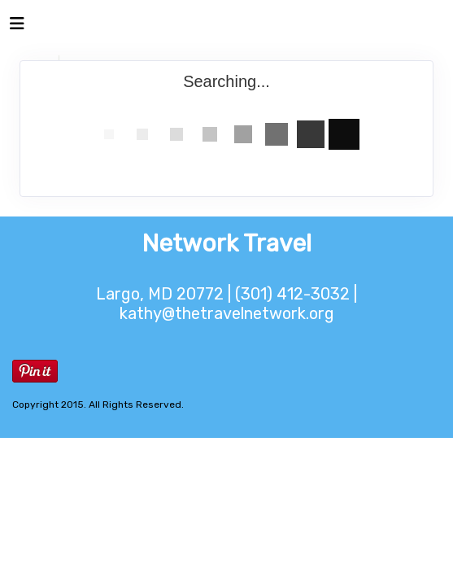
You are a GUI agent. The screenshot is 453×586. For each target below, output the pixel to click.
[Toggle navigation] (17, 28)
